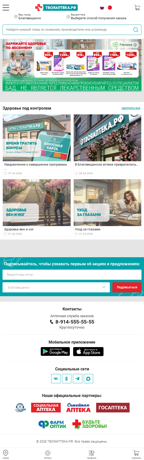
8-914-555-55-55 (74, 322)
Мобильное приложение (72, 342)
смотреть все (130, 108)
